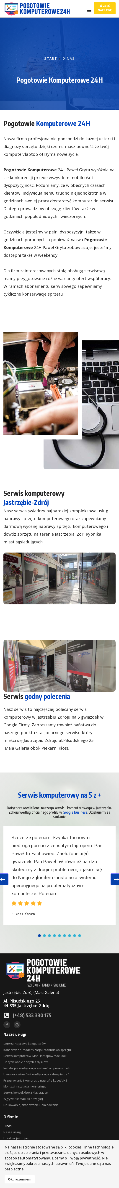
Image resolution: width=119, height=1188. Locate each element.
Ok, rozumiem (19, 1179)
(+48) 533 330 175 (32, 1015)
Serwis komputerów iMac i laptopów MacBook (35, 1056)
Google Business (75, 812)
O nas (7, 1126)
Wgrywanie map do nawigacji (23, 1099)
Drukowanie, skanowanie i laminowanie (31, 1105)
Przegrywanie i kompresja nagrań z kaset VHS (35, 1080)
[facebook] (6, 1024)
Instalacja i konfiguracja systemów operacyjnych (36, 1068)
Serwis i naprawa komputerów (24, 1044)
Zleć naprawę (105, 8)
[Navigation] (89, 10)
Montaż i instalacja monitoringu (24, 1086)
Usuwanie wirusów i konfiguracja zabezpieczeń (36, 1074)
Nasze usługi (12, 1132)
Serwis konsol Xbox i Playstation (25, 1092)
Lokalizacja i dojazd (16, 1138)
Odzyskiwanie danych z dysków (25, 1062)
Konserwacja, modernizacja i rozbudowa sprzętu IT (38, 1050)
